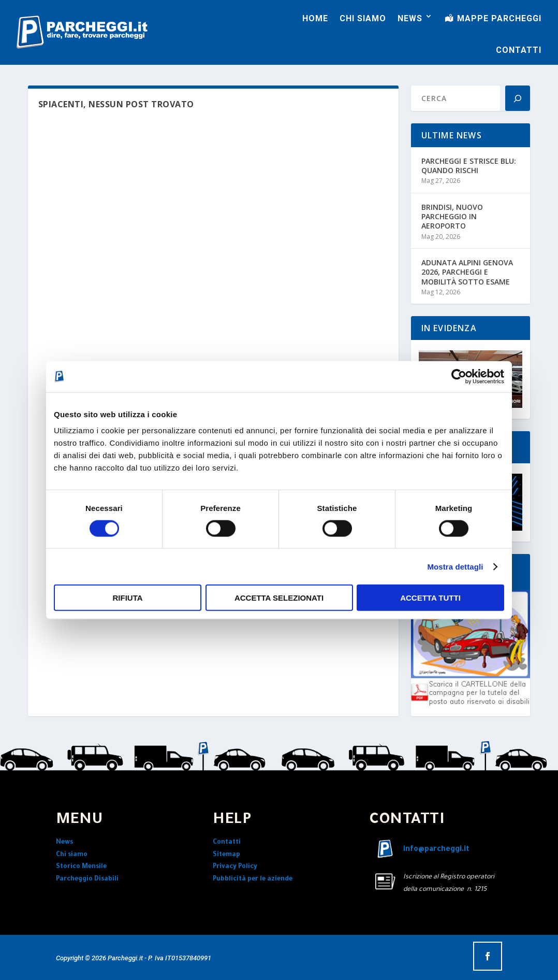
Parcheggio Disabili (87, 879)
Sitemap (226, 855)
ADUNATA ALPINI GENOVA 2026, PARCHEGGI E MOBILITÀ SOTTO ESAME (467, 272)
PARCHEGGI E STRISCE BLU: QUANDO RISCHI (468, 165)
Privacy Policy (235, 867)
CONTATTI (518, 50)
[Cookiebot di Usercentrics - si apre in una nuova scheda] (459, 376)
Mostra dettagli (455, 566)
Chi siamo (71, 855)
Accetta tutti (430, 597)
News (64, 842)
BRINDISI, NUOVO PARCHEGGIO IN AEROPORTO (452, 216)
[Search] (517, 98)
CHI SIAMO (363, 18)
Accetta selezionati (279, 597)
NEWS (410, 18)
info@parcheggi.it (436, 850)
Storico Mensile (81, 867)
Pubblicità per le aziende (252, 879)
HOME (315, 18)
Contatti (227, 842)
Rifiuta (127, 597)
